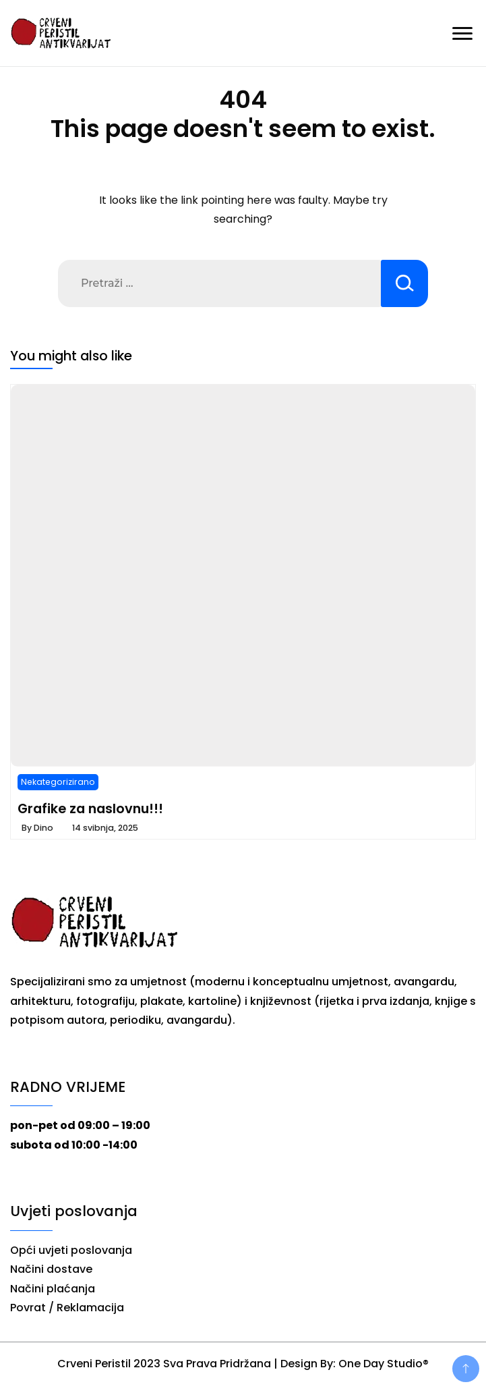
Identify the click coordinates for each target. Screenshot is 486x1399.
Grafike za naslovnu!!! (90, 808)
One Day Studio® (383, 1363)
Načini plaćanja (52, 1288)
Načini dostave (51, 1269)
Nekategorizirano (58, 782)
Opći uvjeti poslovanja (71, 1250)
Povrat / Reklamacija (67, 1307)
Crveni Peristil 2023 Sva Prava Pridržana (164, 1363)
